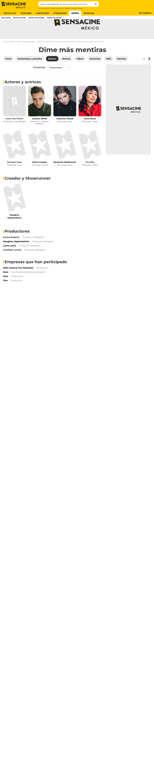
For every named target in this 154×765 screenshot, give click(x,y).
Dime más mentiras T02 (65, 53)
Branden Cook (14, 174)
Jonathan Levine (12, 261)
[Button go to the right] (149, 70)
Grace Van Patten (14, 130)
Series (12, 53)
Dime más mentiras (45, 53)
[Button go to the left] (144, 70)
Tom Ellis (90, 174)
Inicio (5, 53)
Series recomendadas (26, 53)
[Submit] (96, 4)
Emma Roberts (11, 249)
